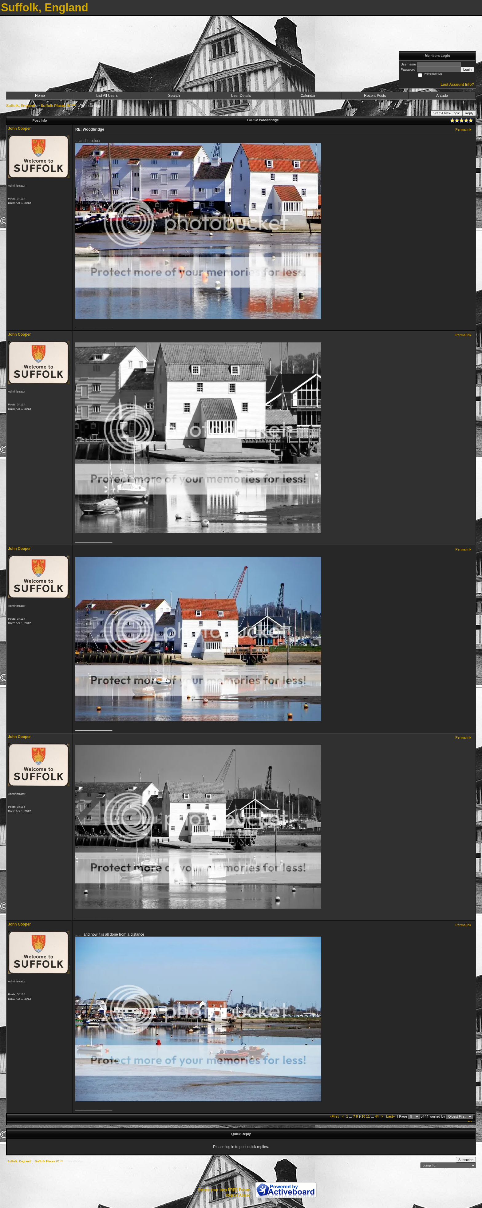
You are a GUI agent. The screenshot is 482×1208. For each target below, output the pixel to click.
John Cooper (19, 128)
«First (334, 1116)
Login (467, 69)
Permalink (463, 129)
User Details (241, 95)
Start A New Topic (446, 113)
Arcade (442, 95)
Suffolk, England (20, 106)
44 (377, 1116)
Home (40, 95)
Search (174, 95)
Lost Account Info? (457, 84)
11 (368, 1116)
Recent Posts (375, 95)
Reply (469, 113)
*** (470, 1122)
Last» (391, 1116)
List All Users (106, 95)
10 (363, 1116)
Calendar (308, 95)
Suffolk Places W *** (58, 106)
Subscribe (465, 1160)
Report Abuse (238, 1195)
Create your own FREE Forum (224, 1190)
